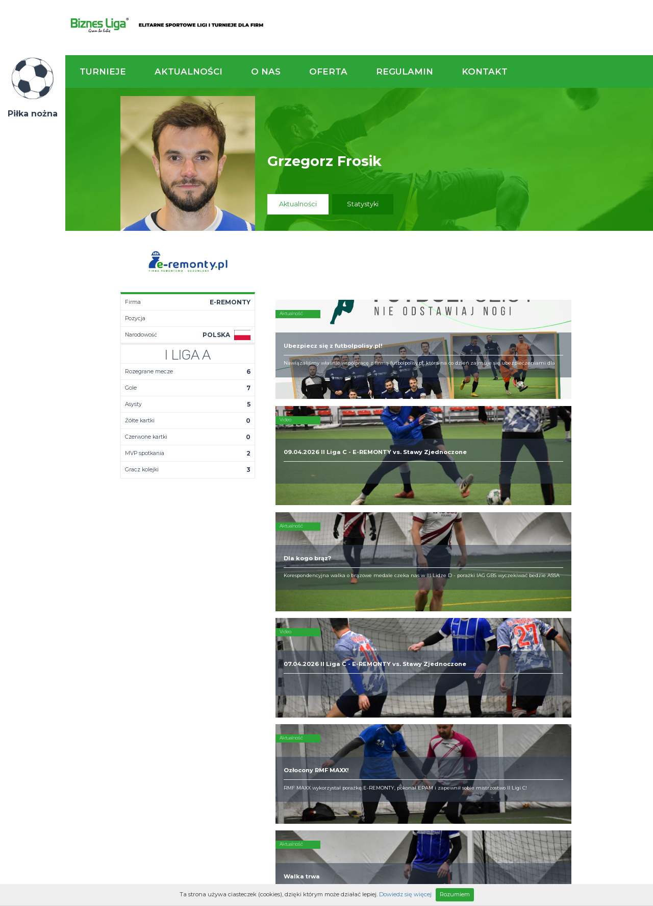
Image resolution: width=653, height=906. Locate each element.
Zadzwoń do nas (452, 576)
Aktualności (188, 71)
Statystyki (363, 204)
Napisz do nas (599, 576)
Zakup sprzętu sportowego (411, 652)
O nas (266, 71)
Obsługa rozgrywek (333, 656)
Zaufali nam (321, 640)
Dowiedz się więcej (405, 894)
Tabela (227, 648)
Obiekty (315, 648)
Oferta (328, 71)
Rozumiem (455, 894)
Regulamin (404, 71)
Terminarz (232, 640)
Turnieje (103, 71)
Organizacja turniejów (424, 640)
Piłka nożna (33, 113)
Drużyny (229, 656)
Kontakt (485, 71)
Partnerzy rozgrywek (359, 720)
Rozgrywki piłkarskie (421, 632)
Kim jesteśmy (323, 632)
